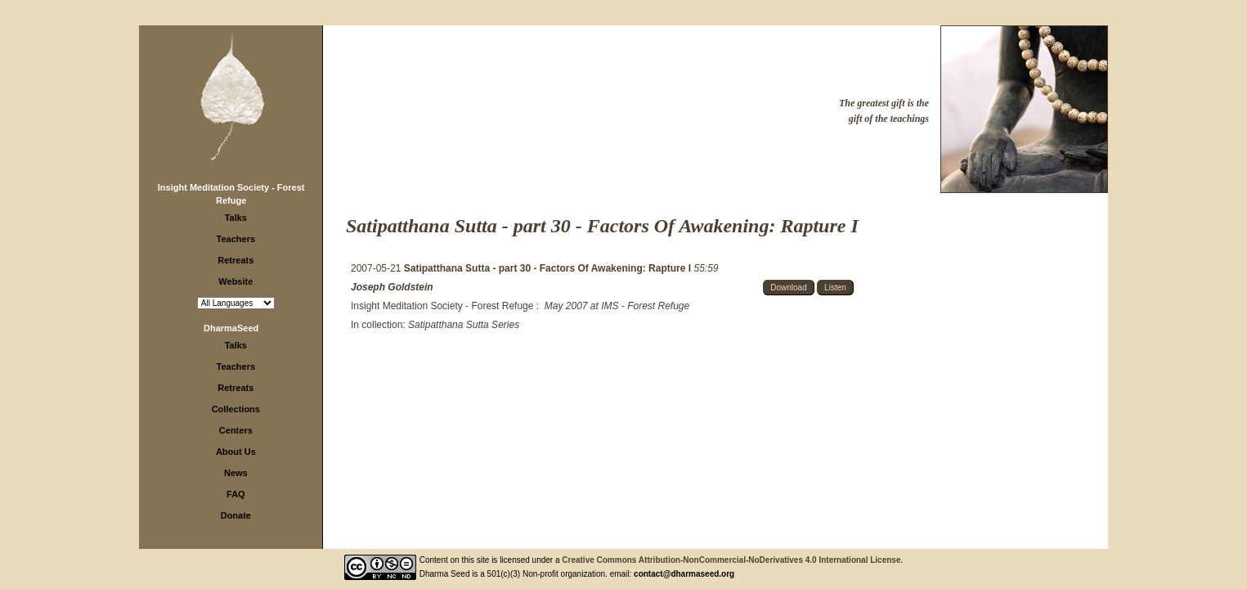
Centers (236, 430)
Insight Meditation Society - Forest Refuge (442, 306)
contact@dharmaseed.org (684, 573)
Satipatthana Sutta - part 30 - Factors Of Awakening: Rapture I (549, 268)
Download (788, 287)
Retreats (235, 260)
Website (235, 281)
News (236, 473)
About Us (236, 451)
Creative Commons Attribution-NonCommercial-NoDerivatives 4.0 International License (731, 559)
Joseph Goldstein (392, 287)
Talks (236, 218)
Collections (236, 409)
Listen (835, 287)
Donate (236, 515)
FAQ (236, 494)
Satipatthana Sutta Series (463, 324)
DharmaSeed (231, 328)
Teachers (236, 239)
